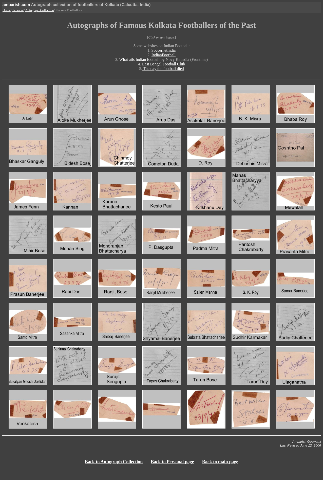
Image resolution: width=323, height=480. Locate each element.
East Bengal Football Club (163, 64)
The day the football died (163, 68)
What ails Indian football (139, 59)
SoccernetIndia (163, 50)
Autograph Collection (39, 10)
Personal (18, 10)
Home (7, 10)
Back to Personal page (172, 461)
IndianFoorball (163, 55)
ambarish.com (16, 5)
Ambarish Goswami (306, 441)
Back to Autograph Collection (114, 461)
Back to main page (220, 461)
